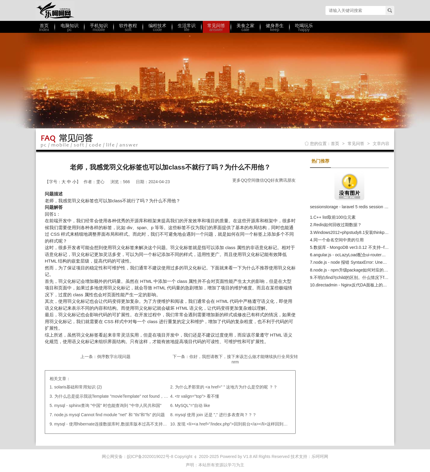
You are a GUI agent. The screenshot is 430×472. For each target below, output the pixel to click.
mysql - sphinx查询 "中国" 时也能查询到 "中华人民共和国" (108, 405)
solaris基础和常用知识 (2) (78, 387)
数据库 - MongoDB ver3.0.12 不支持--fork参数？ (358, 247)
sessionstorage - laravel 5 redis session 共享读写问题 (359, 206)
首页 (335, 143)
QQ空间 (248, 180)
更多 (236, 180)
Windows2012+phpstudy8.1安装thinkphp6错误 (357, 232)
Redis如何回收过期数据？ (338, 224)
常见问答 (356, 143)
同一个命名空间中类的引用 (339, 239)
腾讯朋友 (287, 180)
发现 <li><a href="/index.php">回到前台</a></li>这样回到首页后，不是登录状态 (251, 424)
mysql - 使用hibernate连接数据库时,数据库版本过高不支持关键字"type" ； (123, 424)
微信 (260, 180)
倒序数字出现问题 (113, 356)
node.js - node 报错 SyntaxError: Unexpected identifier (364, 262)
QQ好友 (271, 180)
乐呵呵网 (55, 10)
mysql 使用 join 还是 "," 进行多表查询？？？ (216, 414)
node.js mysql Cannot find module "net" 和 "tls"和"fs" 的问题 (109, 414)
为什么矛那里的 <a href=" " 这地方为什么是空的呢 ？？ (226, 387)
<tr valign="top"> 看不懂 (197, 396)
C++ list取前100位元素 (335, 217)
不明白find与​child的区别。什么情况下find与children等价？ (367, 277)
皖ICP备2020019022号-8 (150, 456)
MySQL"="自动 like (192, 405)
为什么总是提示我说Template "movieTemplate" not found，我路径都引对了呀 (125, 396)
